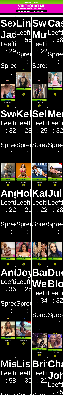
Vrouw (1, 13)
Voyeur (8, 13)
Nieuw (11, 13)
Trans (5, 13)
